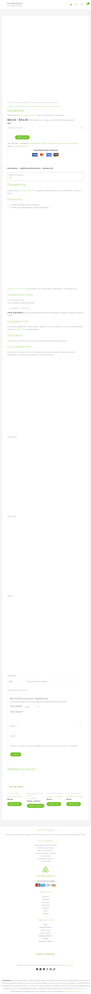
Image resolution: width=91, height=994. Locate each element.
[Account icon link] (71, 4)
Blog (45, 923)
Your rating (16, 705)
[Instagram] (40, 967)
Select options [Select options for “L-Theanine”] (35, 805)
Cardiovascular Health (39, 102)
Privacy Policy (45, 931)
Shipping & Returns (45, 934)
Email (13, 736)
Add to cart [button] (54, 803)
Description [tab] (12, 168)
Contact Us (45, 904)
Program (45, 907)
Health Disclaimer (45, 926)
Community (45, 902)
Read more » (83, 986)
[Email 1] (51, 967)
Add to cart (22, 137)
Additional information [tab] (30, 168)
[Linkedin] (44, 967)
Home (9, 102)
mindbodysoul (15, 3)
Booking (45, 899)
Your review (16, 711)
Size (9, 123)
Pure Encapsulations (22, 102)
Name (13, 726)
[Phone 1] (54, 967)
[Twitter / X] (47, 967)
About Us (45, 896)
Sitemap (45, 937)
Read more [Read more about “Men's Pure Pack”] (15, 803)
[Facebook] (37, 967)
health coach (21, 329)
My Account (45, 929)
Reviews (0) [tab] (48, 168)
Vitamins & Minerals (51, 106)
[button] (82, 4)
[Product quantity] (10, 137)
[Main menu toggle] (76, 4)
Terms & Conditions (45, 940)
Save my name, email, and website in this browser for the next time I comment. (45, 745)
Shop (45, 910)
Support (46, 912)
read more (68, 963)
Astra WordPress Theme (72, 989)
